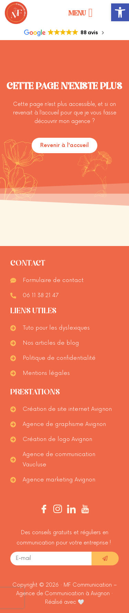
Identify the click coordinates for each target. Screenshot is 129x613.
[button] (120, 12)
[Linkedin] (71, 510)
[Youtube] (85, 510)
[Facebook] (44, 510)
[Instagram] (57, 510)
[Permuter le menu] (80, 13)
